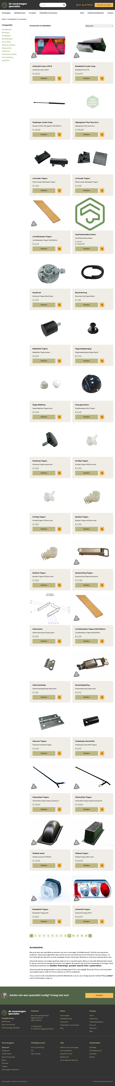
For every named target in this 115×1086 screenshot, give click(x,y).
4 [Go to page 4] (48, 936)
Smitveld (5, 1063)
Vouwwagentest (66, 1050)
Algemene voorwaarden (19, 1081)
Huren (82, 13)
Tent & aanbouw (7, 57)
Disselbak (92, 1047)
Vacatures (93, 1028)
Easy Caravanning (8, 1024)
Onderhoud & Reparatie (96, 13)
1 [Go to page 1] (35, 936)
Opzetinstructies (66, 1054)
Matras (92, 1057)
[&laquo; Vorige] (31, 936)
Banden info (64, 1057)
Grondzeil (92, 1054)
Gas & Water (6, 42)
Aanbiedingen (7, 29)
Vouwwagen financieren (10, 1069)
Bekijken (44, 78)
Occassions (64, 1022)
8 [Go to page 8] (65, 936)
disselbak (53, 966)
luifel (86, 966)
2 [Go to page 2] (39, 936)
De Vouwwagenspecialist (11, 1028)
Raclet (4, 1060)
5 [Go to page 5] (52, 936)
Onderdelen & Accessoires (17, 19)
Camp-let (5, 1047)
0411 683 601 (37, 1026)
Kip (32, 1050)
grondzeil (72, 966)
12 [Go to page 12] (82, 936)
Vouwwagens (6, 13)
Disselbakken (6, 35)
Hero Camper (36, 1054)
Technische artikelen (9, 54)
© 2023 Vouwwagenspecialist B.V (103, 1081)
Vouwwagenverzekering (69, 1060)
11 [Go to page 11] (77, 936)
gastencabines (95, 966)
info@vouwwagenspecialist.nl (43, 1029)
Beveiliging (6, 32)
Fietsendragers (7, 39)
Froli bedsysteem (95, 1050)
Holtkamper (6, 1021)
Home (4, 19)
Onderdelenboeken (96, 1022)
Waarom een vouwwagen (69, 1047)
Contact (110, 13)
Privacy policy (6, 1081)
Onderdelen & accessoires (48, 13)
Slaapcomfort (7, 48)
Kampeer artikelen (8, 45)
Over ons (92, 1025)
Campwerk (6, 1050)
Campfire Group (8, 1018)
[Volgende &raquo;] (90, 936)
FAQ (91, 1031)
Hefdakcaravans (19, 13)
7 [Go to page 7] (61, 936)
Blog (61, 1028)
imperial (80, 966)
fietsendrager (63, 966)
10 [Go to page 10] (73, 936)
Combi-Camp (6, 1054)
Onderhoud (6, 51)
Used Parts (6, 60)
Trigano (4, 1066)
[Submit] (64, 5)
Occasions (32, 13)
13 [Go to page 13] (86, 936)
